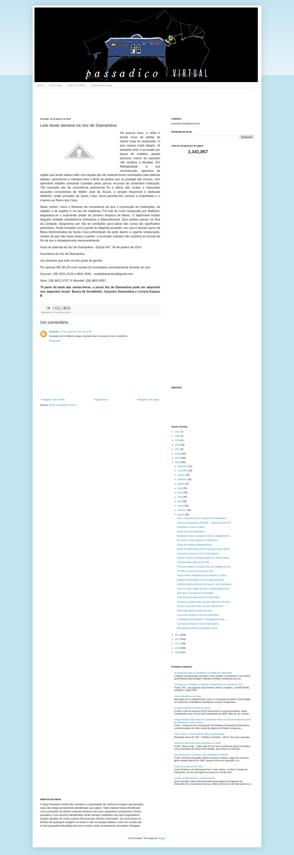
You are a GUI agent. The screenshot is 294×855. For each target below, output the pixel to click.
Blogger (162, 838)
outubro (182, 475)
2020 (178, 436)
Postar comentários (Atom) (62, 405)
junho (181, 492)
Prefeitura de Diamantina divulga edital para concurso (204, 602)
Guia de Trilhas (76, 85)
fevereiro (182, 510)
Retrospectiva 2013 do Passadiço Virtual (197, 628)
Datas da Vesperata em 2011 (188, 766)
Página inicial (100, 399)
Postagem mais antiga (148, 399)
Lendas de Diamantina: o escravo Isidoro (194, 778)
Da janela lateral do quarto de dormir (192, 708)
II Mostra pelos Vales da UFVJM (193, 562)
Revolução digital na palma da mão (194, 610)
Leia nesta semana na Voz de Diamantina (198, 553)
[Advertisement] (108, 102)
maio (180, 497)
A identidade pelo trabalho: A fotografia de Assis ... (202, 619)
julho (180, 488)
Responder (54, 341)
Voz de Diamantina (61, 312)
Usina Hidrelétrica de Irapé (187, 696)
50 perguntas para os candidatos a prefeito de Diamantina (203, 673)
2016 (178, 453)
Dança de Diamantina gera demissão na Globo (197, 743)
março (181, 505)
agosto (181, 483)
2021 (178, 431)
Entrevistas (55, 85)
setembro (183, 479)
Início (40, 85)
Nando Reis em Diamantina (191, 531)
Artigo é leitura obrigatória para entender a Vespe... (202, 575)
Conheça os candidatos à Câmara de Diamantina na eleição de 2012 (208, 684)
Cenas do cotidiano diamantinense (194, 544)
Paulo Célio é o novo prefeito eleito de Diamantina (199, 734)
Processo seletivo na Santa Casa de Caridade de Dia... (204, 566)
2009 (178, 652)
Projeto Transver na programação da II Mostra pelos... (204, 558)
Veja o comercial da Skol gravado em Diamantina (201, 518)
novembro (183, 470)
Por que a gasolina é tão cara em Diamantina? (200, 606)
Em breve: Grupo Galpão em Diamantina (197, 540)
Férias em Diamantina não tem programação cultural (203, 549)
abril (180, 501)
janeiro (181, 514)
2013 (178, 635)
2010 (178, 648)
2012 (178, 639)
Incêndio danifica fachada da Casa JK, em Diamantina (204, 584)
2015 (178, 458)
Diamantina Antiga (101, 85)
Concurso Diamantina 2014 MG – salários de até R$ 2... (205, 522)
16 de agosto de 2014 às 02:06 (75, 331)
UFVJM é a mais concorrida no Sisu (195, 571)
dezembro (183, 466)
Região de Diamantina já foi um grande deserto (200, 580)
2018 (178, 445)
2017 (178, 449)
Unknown (54, 331)
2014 (178, 462)
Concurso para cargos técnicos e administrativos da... (203, 588)
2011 (178, 643)
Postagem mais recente (53, 399)
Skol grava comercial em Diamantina (195, 593)
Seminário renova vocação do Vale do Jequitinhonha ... (204, 536)
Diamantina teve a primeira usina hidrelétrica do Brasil (201, 754)
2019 (178, 440)
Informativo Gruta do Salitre (191, 527)
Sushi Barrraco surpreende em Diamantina (198, 597)
